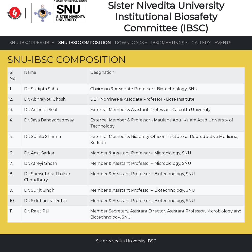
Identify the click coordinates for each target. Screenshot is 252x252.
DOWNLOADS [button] (129, 42)
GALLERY (200, 42)
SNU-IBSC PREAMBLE (31, 42)
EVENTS (222, 42)
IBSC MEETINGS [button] (167, 42)
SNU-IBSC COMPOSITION (84, 42)
